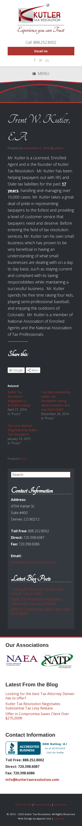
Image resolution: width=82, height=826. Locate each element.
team (24, 459)
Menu (41, 73)
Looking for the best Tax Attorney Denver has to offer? (37, 591)
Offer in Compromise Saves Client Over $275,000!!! (41, 611)
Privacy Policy (42, 804)
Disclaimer (60, 804)
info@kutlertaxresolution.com (34, 562)
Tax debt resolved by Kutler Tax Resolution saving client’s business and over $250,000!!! (56, 401)
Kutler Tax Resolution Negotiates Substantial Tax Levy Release (36, 601)
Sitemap (59, 818)
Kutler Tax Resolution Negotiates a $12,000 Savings (19, 398)
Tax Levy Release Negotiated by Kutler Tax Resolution (22, 430)
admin (59, 148)
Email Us (41, 51)
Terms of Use (23, 804)
